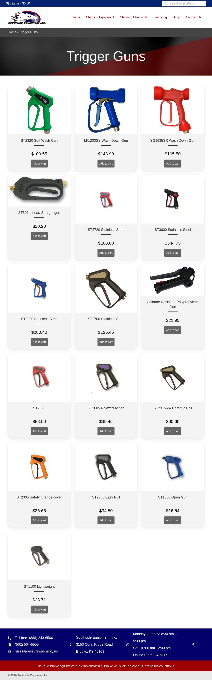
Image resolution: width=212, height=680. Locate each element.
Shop (122, 666)
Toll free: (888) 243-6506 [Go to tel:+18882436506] (34, 638)
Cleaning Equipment (60, 666)
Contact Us (135, 666)
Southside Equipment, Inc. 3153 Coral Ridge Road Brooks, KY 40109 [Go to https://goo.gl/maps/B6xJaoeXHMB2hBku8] (96, 644)
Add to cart (39, 163)
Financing (110, 666)
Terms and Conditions (159, 666)
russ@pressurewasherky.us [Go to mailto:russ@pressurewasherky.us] (36, 651)
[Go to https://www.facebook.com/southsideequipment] (193, 644)
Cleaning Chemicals (89, 666)
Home (12, 32)
